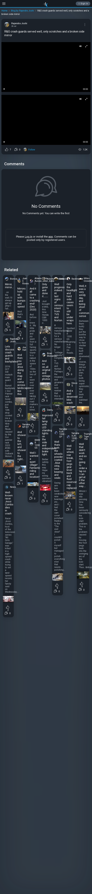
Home (4, 10)
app (50, 236)
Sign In (83, 3)
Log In (28, 236)
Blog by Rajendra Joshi (22, 10)
